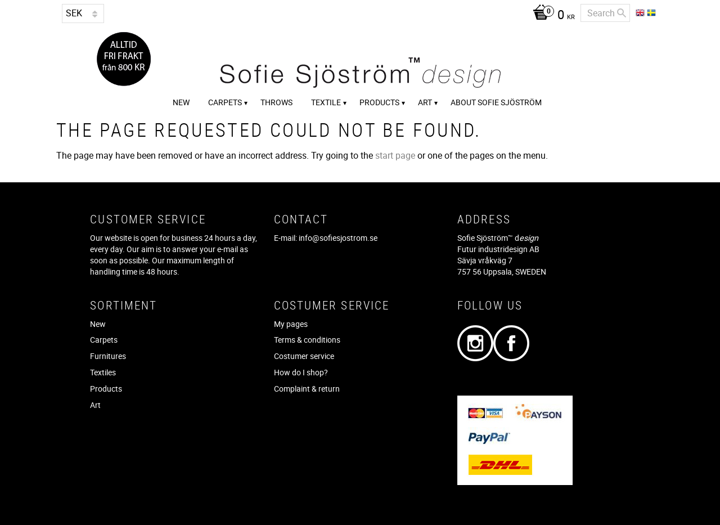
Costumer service (304, 356)
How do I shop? (301, 372)
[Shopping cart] (551, 16)
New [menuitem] (181, 102)
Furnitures (108, 356)
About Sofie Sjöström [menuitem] (496, 102)
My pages (291, 323)
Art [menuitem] (425, 102)
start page (395, 155)
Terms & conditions (307, 339)
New (98, 323)
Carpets (104, 339)
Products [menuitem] (379, 102)
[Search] (621, 13)
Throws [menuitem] (276, 102)
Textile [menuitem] (326, 102)
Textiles (103, 372)
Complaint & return (307, 388)
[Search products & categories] (605, 13)
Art (95, 405)
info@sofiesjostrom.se (338, 237)
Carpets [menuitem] (225, 102)
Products (106, 388)
